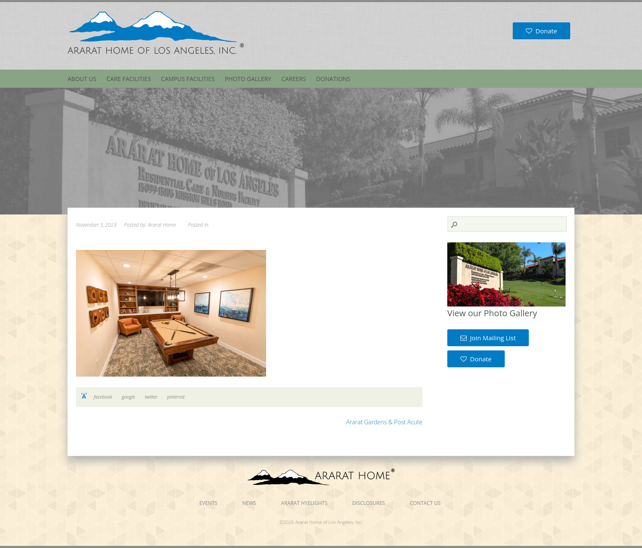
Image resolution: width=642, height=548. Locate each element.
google (128, 396)
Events (208, 503)
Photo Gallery (248, 79)
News (249, 503)
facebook (103, 396)
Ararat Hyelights (304, 503)
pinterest (176, 396)
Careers (293, 79)
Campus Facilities (188, 79)
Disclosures (368, 503)
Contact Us (425, 503)
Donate (541, 31)
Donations (333, 79)
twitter (151, 396)
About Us (82, 79)
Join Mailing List (488, 338)
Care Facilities (128, 79)
